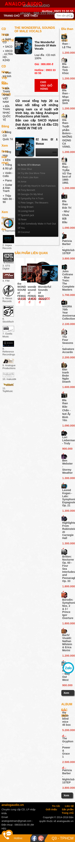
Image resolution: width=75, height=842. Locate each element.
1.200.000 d (67, 53)
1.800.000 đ (67, 587)
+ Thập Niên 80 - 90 (8, 199)
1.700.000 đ (67, 295)
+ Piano (7, 180)
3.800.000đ (67, 258)
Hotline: (18, 838)
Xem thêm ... (67, 698)
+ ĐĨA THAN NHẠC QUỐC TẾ (7, 113)
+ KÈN (6, 160)
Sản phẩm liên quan (31, 253)
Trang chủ (12, 15)
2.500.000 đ (67, 762)
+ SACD (7, 46)
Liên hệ (69, 806)
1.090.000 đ (67, 228)
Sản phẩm (67, 809)
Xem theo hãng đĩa (5, 212)
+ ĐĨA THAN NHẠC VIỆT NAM (6, 95)
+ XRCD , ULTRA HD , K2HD (8, 55)
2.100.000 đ (67, 324)
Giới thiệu (31, 15)
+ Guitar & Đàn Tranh (7, 187)
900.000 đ (67, 449)
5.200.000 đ (67, 730)
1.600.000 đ (67, 387)
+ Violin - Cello (8, 174)
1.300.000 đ (67, 478)
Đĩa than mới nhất (67, 29)
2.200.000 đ (67, 358)
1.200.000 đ (67, 656)
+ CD (6, 34)
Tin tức (56, 806)
